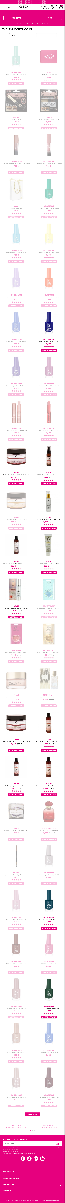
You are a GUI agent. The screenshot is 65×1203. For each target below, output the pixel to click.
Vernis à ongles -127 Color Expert (49, 297)
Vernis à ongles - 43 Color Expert (16, 252)
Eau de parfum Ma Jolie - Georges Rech (49, 697)
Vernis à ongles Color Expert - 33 (16, 1097)
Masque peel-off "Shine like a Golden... (48, 652)
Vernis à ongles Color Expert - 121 (16, 963)
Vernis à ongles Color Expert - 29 (49, 1097)
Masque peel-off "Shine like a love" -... (16, 652)
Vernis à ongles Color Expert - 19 (48, 963)
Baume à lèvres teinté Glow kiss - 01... (16, 430)
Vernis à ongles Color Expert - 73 (16, 1052)
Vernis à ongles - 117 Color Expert (49, 208)
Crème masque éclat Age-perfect (16, 697)
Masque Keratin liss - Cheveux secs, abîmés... (16, 474)
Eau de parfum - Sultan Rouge (48, 830)
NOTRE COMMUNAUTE (11, 1178)
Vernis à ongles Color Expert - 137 (16, 1008)
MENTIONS (7, 1191)
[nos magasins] (45, 7)
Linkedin (42, 1158)
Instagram (35, 1158)
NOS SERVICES (8, 1184)
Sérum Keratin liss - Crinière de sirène (48, 474)
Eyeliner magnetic (16, 119)
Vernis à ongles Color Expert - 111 (49, 919)
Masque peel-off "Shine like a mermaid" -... (49, 608)
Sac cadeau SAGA (16, 208)
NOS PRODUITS (8, 1172)
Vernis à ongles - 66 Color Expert (16, 297)
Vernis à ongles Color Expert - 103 (49, 875)
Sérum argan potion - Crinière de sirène (49, 519)
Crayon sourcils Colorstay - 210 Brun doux (16, 875)
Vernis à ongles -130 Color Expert (16, 386)
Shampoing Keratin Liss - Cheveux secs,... (48, 786)
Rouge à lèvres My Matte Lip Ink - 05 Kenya (49, 163)
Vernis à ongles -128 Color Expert (16, 341)
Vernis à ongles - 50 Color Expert (16, 74)
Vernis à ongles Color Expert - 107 (16, 919)
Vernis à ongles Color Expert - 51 (48, 1052)
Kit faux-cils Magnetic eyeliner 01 (49, 119)
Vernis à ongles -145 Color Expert (49, 386)
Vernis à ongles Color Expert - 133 (49, 1008)
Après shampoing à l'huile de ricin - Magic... (16, 563)
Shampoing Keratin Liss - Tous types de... (48, 741)
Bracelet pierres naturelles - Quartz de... (16, 830)
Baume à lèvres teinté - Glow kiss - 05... (49, 430)
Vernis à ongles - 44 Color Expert (49, 252)
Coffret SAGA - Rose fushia (49, 74)
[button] (18, 23)
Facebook (22, 1158)
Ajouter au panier (16, 83)
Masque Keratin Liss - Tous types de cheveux (16, 741)
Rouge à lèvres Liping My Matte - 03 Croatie (16, 163)
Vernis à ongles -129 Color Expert (49, 341)
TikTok (29, 1158)
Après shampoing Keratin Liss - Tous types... (16, 786)
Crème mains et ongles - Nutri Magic (49, 563)
